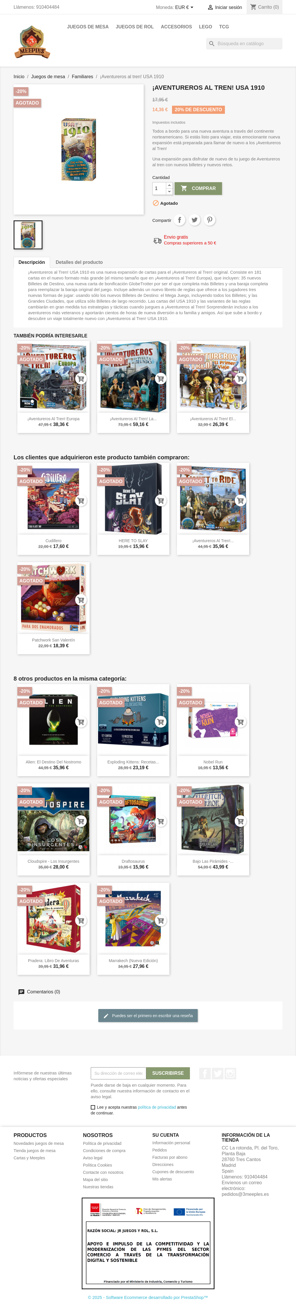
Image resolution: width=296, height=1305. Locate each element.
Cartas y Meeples (29, 1158)
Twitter (217, 1073)
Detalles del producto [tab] (79, 262)
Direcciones (162, 1164)
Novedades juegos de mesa (39, 1143)
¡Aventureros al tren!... (213, 540)
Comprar (198, 188)
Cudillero (53, 540)
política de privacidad (157, 1107)
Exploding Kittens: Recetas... (133, 762)
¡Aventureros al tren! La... (133, 418)
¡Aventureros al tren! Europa (53, 418)
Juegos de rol (135, 26)
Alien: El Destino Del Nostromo (53, 762)
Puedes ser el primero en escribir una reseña (148, 1016)
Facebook (205, 1073)
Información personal (171, 1142)
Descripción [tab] (31, 262)
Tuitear (194, 220)
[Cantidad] (159, 188)
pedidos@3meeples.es (245, 1194)
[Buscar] (244, 44)
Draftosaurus (133, 861)
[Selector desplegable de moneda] (185, 7)
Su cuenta (165, 1135)
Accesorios (176, 26)
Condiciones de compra (104, 1150)
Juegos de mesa (88, 26)
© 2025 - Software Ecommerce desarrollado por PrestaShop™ (148, 1297)
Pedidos (159, 1150)
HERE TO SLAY (133, 540)
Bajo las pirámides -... (213, 861)
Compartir (179, 220)
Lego (205, 26)
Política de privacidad (102, 1143)
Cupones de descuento (173, 1171)
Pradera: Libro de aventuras (53, 960)
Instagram (230, 1073)
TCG (224, 26)
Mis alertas (162, 1179)
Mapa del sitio (95, 1179)
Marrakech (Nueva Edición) (133, 960)
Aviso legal (92, 1158)
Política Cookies (97, 1165)
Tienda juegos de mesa (35, 1150)
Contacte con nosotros (103, 1172)
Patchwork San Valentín (53, 640)
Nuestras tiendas (98, 1187)
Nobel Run (213, 762)
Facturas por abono (169, 1157)
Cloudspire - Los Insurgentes (53, 861)
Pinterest (209, 220)
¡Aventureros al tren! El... (213, 418)
